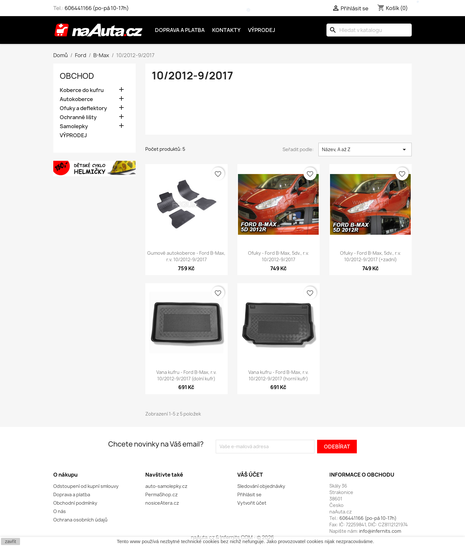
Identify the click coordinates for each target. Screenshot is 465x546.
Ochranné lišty (78, 117)
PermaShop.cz (161, 494)
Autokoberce (76, 99)
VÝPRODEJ (73, 135)
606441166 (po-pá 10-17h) (97, 8)
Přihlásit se (249, 494)
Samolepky (74, 126)
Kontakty (226, 30)
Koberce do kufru (82, 90)
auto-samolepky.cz (166, 486)
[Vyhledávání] (369, 30)
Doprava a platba (180, 30)
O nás (59, 511)
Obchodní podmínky (75, 503)
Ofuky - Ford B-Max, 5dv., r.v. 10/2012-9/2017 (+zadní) (370, 256)
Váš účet (250, 474)
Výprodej (261, 30)
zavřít (10, 541)
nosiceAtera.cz (162, 503)
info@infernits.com (380, 531)
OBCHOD (77, 75)
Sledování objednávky (261, 486)
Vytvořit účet (251, 503)
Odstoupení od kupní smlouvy (86, 486)
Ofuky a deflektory (83, 108)
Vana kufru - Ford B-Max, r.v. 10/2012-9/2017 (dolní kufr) (186, 375)
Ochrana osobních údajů (80, 520)
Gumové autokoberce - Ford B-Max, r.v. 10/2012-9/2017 (186, 256)
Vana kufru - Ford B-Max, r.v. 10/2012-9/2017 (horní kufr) (278, 375)
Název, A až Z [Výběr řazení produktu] (365, 149)
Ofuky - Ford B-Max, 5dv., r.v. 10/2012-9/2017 (278, 256)
